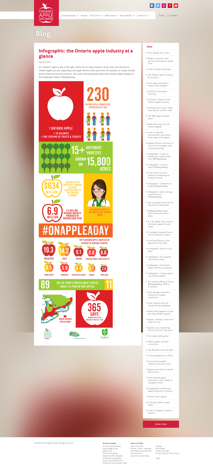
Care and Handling (110, 453)
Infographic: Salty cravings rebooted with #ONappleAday (158, 194)
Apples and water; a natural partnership (159, 370)
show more (161, 424)
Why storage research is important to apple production (157, 295)
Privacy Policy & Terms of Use (167, 453)
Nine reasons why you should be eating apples (157, 304)
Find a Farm (96, 15)
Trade (161, 15)
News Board (160, 449)
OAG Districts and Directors (141, 451)
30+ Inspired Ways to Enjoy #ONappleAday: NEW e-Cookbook (159, 284)
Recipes (84, 15)
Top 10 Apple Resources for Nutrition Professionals (159, 203)
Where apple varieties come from (156, 342)
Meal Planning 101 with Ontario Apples (157, 125)
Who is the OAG (137, 446)
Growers (173, 15)
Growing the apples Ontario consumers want (158, 362)
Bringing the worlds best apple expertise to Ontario (158, 389)
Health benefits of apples (113, 456)
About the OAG (127, 15)
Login (158, 458)
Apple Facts (107, 451)
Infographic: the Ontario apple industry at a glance (158, 266)
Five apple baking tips (156, 336)
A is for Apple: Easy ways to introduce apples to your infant (159, 224)
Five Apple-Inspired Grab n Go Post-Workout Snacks (159, 233)
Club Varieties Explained (158, 69)
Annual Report (136, 453)
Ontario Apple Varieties (112, 446)
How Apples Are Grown (157, 53)
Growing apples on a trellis (159, 355)
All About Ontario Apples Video (115, 463)
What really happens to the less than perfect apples (159, 312)
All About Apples (70, 15)
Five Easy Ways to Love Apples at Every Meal (157, 241)
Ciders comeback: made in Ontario (158, 411)
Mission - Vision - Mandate (141, 449)
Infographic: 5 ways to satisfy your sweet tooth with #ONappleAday (157, 156)
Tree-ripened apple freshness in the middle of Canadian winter (158, 380)
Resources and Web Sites (113, 461)
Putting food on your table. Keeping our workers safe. (159, 109)
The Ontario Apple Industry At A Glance (159, 76)
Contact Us (143, 15)
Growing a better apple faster (157, 403)
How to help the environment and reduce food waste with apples (158, 135)
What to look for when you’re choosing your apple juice (159, 61)
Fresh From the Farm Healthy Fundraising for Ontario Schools (157, 175)
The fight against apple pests (157, 117)
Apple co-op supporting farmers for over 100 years (159, 329)
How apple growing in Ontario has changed (157, 84)
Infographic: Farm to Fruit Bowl (158, 249)
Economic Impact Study (140, 456)
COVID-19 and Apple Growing (156, 92)
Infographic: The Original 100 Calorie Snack (158, 258)
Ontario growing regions (112, 458)
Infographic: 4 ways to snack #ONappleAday (156, 166)
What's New (111, 15)
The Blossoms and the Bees (159, 350)
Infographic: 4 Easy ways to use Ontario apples (159, 274)
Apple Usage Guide (110, 449)
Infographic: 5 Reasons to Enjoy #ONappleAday (158, 184)
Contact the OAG (162, 451)
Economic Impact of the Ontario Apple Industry (157, 100)
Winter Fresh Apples (156, 396)
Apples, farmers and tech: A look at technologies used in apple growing (159, 145)
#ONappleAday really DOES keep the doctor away (157, 213)
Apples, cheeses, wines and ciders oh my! (159, 320)
